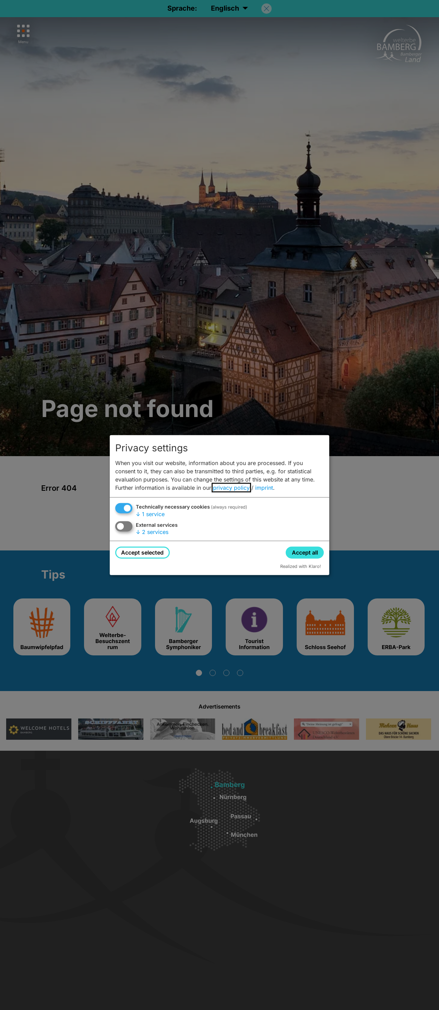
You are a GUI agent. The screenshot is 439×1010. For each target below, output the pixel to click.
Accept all (305, 552)
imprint (264, 487)
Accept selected (142, 552)
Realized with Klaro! (300, 566)
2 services (152, 531)
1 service (150, 513)
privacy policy (231, 487)
